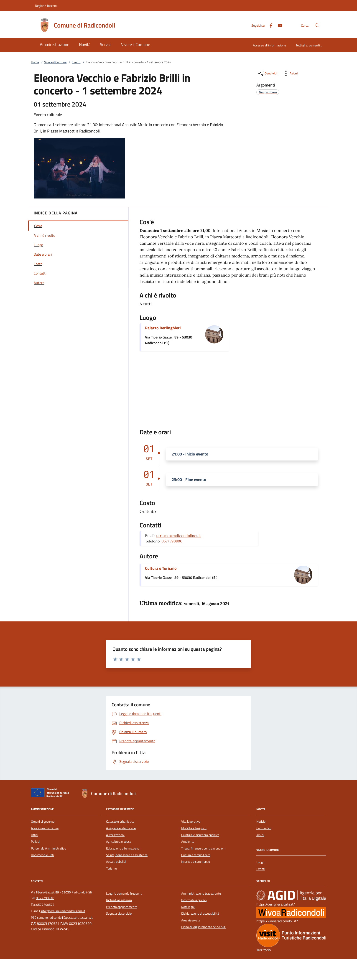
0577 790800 (171, 541)
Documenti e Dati (42, 854)
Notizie (260, 821)
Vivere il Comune (55, 62)
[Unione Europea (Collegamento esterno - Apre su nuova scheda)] (51, 793)
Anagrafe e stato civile (121, 828)
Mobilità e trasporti (194, 828)
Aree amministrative (45, 828)
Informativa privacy (194, 900)
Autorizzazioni (115, 834)
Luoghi (260, 862)
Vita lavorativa (190, 821)
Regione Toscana (46, 5)
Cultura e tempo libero (195, 854)
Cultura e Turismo (161, 568)
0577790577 (45, 904)
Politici (35, 841)
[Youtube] (278, 25)
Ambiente (187, 841)
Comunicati (263, 828)
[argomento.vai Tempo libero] (268, 92)
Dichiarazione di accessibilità (200, 913)
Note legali (188, 906)
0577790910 (45, 897)
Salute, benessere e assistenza (127, 854)
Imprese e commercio (195, 861)
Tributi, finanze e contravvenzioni (203, 848)
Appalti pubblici (116, 861)
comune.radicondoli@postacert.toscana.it (65, 917)
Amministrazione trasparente (201, 893)
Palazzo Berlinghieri (163, 328)
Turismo (111, 868)
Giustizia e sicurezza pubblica (200, 834)
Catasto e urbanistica (120, 821)
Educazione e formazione (122, 848)
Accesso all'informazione (269, 45)
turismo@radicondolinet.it (178, 535)
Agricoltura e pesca (118, 841)
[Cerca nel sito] (317, 25)
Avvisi (260, 834)
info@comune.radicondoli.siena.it (63, 910)
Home (35, 62)
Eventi (76, 62)
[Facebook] (269, 25)
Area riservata (190, 920)
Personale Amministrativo (48, 848)
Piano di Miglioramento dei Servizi (203, 926)
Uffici (34, 834)
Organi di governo (42, 821)
